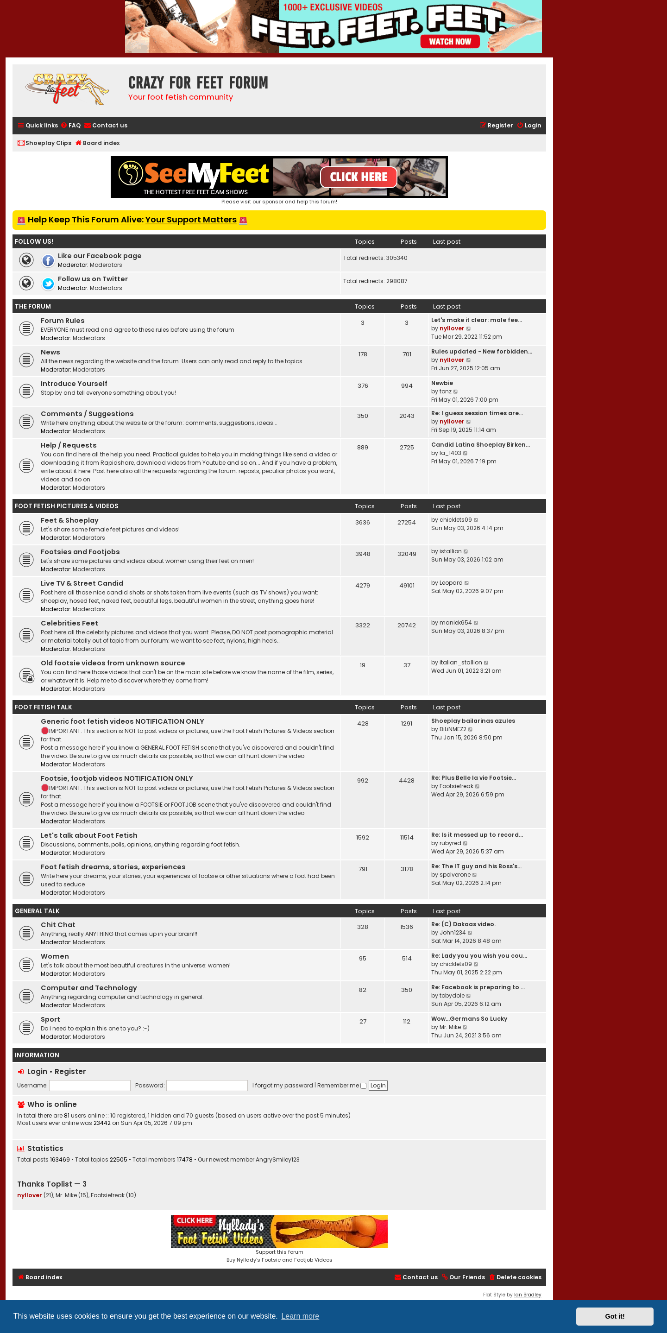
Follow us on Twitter (93, 279)
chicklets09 (456, 520)
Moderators (106, 265)
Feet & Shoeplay (70, 520)
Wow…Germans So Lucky (469, 1019)
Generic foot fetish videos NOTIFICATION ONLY (122, 721)
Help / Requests (69, 445)
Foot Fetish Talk (43, 707)
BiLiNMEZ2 (453, 729)
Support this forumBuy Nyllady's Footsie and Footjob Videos (279, 1239)
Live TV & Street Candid (82, 583)
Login (37, 1071)
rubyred (450, 843)
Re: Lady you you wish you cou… (479, 956)
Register (70, 1071)
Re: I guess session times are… (477, 413)
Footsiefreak (456, 786)
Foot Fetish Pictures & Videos (67, 506)
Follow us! (34, 241)
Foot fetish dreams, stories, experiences (113, 867)
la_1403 (450, 453)
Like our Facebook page (100, 255)
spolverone (455, 874)
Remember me (341, 1085)
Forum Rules (63, 320)
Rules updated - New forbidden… (481, 351)
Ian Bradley (527, 1294)
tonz (446, 391)
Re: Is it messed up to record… (477, 835)
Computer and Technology (89, 987)
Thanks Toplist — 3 (52, 1184)
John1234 (453, 932)
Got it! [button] (615, 1316)
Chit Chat (58, 924)
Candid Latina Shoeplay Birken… (480, 445)
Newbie (442, 383)
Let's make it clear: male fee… (476, 320)
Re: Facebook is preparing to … (478, 987)
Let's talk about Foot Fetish (89, 835)
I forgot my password (282, 1085)
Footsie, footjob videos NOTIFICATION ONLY (117, 778)
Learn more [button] (300, 1316)
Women (55, 956)
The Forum (33, 306)
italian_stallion (461, 662)
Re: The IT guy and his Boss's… (476, 866)
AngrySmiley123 (278, 1159)
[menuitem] (70, 126)
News (50, 352)
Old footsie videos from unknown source (113, 663)
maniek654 (456, 622)
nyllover (452, 328)
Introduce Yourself (74, 383)
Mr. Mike (450, 1027)
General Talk (37, 911)
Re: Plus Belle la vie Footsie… (473, 778)
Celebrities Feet (69, 623)
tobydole (452, 995)
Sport (50, 1019)
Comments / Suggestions (87, 413)
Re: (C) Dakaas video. (463, 924)
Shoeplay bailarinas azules (473, 721)
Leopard (451, 583)
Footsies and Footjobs (80, 551)
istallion (451, 551)
